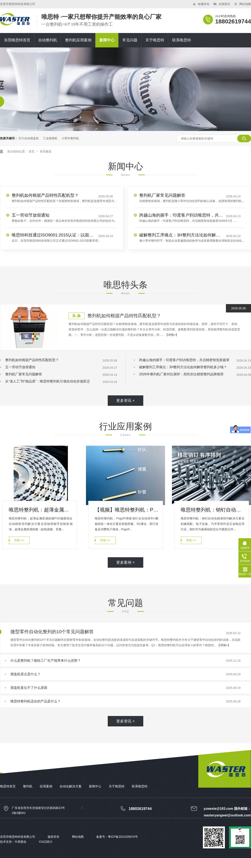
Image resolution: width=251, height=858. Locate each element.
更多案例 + (125, 562)
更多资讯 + (125, 401)
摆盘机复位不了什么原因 (28, 687)
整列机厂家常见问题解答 (162, 195)
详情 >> (19, 540)
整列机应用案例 (78, 40)
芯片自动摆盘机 (28, 138)
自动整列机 (47, 40)
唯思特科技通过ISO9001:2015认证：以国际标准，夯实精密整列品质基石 (53, 235)
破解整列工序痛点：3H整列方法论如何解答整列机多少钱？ (181, 235)
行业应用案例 (125, 426)
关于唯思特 (154, 40)
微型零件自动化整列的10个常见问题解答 (52, 631)
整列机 (27, 786)
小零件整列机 (70, 138)
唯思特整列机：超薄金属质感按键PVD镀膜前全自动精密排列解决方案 (41, 510)
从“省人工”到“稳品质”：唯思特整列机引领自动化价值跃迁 (47, 381)
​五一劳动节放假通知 (30, 215)
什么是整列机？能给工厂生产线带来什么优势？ (45, 660)
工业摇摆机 (50, 138)
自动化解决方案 (71, 786)
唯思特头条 (125, 285)
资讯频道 (45, 151)
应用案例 (46, 786)
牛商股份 (20, 841)
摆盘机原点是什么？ (25, 674)
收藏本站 (204, 4)
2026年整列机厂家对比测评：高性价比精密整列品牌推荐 (181, 374)
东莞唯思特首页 (17, 40)
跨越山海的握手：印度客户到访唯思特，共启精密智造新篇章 (181, 215)
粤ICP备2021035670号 (123, 836)
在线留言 (224, 4)
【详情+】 (171, 334)
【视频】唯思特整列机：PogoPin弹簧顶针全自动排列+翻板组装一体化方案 (127, 510)
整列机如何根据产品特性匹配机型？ (45, 195)
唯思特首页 (8, 786)
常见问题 (129, 40)
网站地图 (245, 4)
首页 (32, 151)
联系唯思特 (181, 40)
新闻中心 (106, 40)
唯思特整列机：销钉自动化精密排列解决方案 (213, 510)
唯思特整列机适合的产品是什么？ (35, 701)
